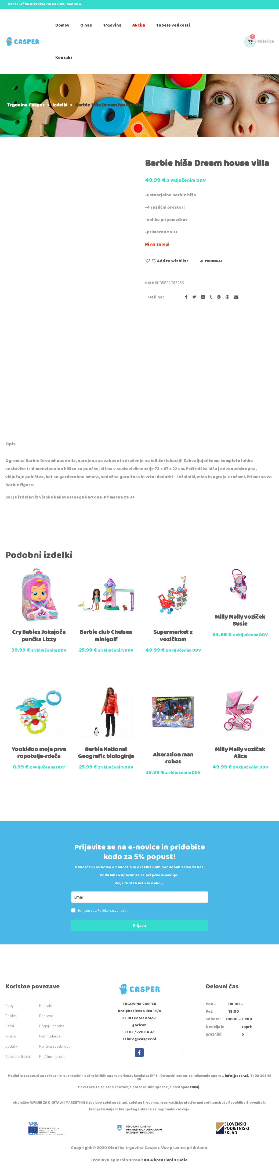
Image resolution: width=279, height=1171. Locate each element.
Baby (9, 1005)
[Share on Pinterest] (226, 297)
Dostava (46, 1015)
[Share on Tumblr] (209, 297)
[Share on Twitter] (192, 297)
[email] (139, 897)
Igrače (10, 1036)
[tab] (10, 445)
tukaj (194, 1087)
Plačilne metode (52, 1056)
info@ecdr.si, (237, 1076)
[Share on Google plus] (217, 297)
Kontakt (46, 1005)
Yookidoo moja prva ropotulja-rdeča (39, 753)
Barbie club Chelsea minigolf (106, 635)
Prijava (139, 925)
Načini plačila (50, 1036)
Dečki (9, 1026)
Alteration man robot (173, 758)
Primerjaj (213, 261)
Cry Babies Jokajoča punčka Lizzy (39, 635)
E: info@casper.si (139, 1039)
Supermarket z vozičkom (173, 635)
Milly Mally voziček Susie (240, 620)
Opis (10, 444)
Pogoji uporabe (51, 1026)
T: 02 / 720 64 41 (139, 1032)
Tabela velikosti (18, 1056)
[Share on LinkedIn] (201, 297)
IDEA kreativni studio (166, 1160)
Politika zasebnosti (55, 1046)
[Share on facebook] (184, 297)
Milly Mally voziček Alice (240, 753)
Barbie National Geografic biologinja (106, 753)
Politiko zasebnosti (111, 910)
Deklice (11, 1015)
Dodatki (11, 1046)
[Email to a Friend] (234, 297)
